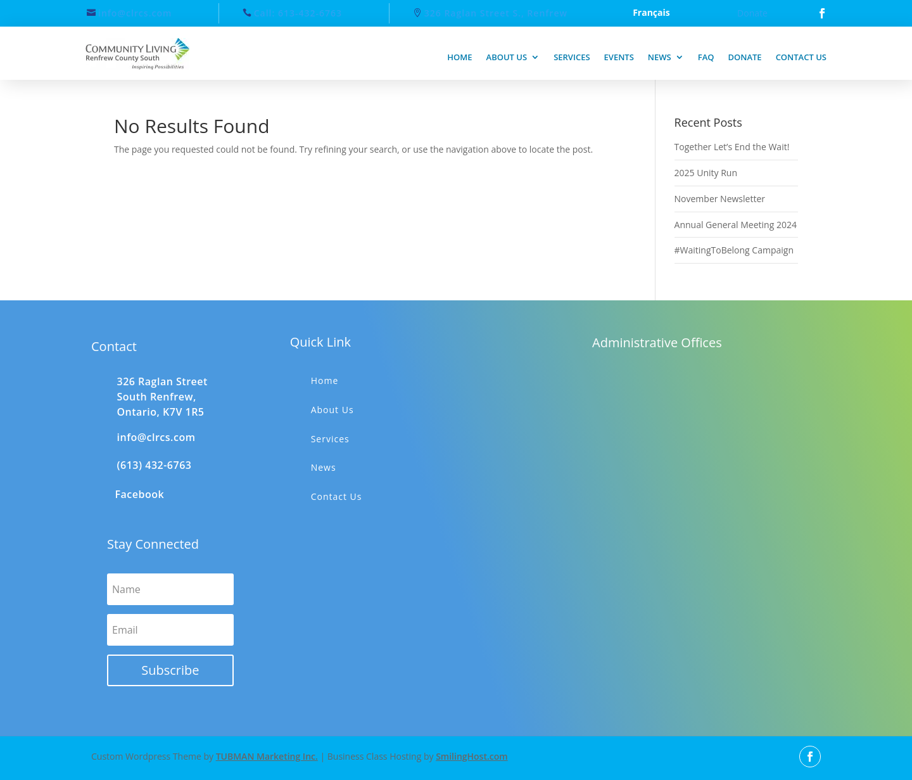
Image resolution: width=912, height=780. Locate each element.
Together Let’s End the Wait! (732, 147)
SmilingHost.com (472, 756)
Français (651, 13)
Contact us (801, 57)
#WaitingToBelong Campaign (734, 250)
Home (459, 57)
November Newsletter (719, 199)
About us (507, 57)
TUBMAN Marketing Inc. (267, 756)
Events (619, 57)
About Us (332, 410)
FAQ (706, 57)
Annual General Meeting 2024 (735, 225)
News (659, 57)
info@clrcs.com (135, 13)
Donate (752, 13)
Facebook (140, 494)
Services (572, 57)
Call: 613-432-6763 (298, 13)
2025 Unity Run (705, 173)
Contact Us (336, 496)
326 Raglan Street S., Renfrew (495, 13)
